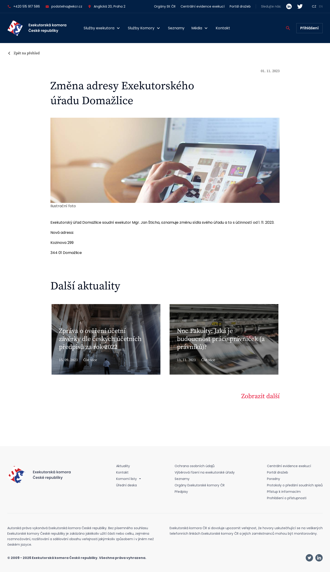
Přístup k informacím (284, 491)
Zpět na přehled (27, 53)
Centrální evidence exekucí (203, 6)
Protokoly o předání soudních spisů (295, 485)
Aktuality (123, 466)
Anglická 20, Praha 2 (109, 6)
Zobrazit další (260, 396)
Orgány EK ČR (165, 6)
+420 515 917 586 (23, 6)
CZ (314, 6)
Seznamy (176, 28)
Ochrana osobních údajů (194, 466)
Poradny (273, 479)
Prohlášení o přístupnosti (286, 498)
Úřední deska (126, 485)
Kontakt (223, 28)
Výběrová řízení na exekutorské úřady (205, 472)
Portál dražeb (240, 6)
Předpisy (181, 491)
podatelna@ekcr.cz (63, 6)
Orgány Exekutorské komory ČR (200, 485)
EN (321, 6)
